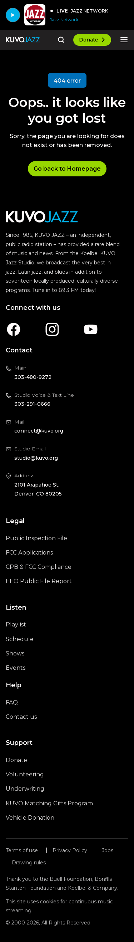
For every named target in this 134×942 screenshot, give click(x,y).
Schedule (20, 639)
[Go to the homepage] (23, 40)
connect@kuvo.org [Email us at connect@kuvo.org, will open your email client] (38, 431)
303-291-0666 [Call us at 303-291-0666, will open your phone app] (32, 404)
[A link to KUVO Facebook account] (13, 329)
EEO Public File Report (39, 581)
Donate (92, 39)
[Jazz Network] (79, 19)
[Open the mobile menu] (124, 39)
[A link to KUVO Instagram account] (52, 329)
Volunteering (25, 774)
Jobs (107, 851)
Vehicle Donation (30, 817)
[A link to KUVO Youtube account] (91, 329)
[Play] (13, 15)
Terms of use (22, 851)
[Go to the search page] (61, 39)
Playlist (16, 624)
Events (15, 667)
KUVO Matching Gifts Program (49, 803)
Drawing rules (29, 863)
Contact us (21, 716)
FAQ (12, 702)
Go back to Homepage (67, 168)
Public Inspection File (36, 538)
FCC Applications (29, 552)
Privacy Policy (70, 851)
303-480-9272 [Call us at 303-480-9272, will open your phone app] (32, 377)
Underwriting (25, 788)
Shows (15, 653)
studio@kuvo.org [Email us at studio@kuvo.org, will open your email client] (36, 458)
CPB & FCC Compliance (38, 566)
